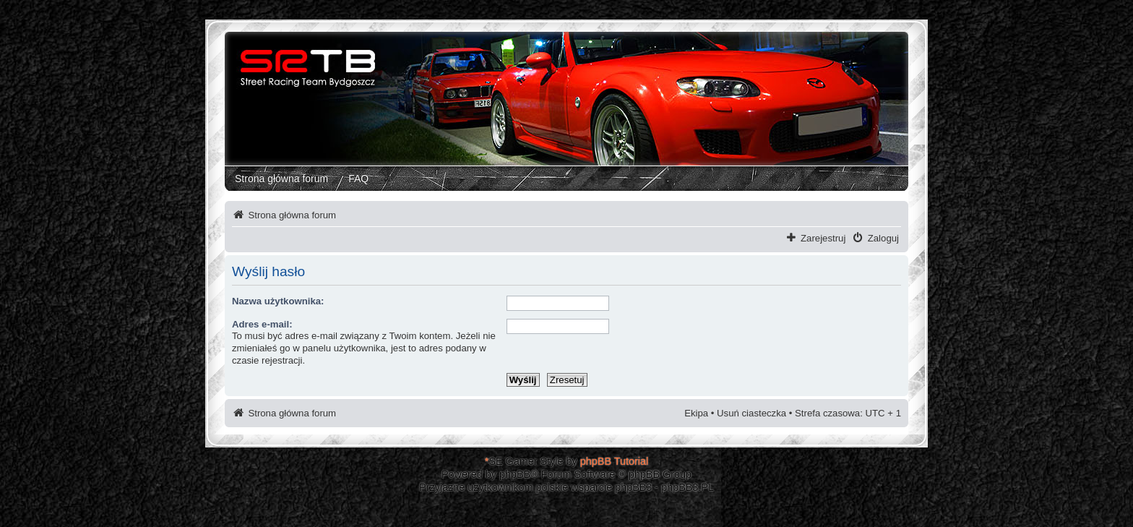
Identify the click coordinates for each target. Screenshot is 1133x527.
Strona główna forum (281, 178)
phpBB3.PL (687, 487)
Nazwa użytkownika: (278, 301)
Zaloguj (883, 238)
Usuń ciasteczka (751, 413)
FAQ (358, 178)
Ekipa (696, 413)
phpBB (514, 474)
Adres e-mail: (262, 324)
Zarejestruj (823, 238)
